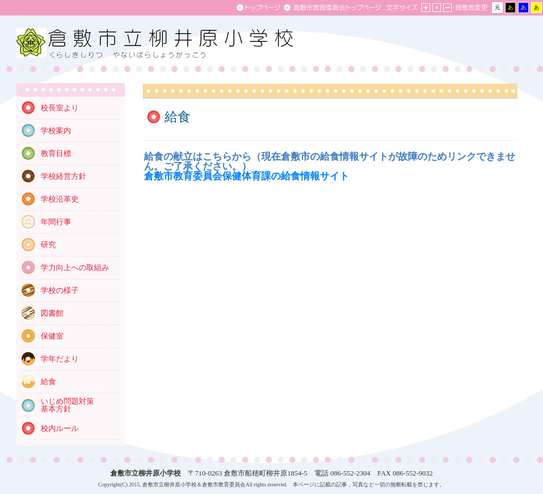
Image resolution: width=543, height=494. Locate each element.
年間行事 (56, 222)
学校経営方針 (63, 176)
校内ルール (60, 428)
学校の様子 (60, 290)
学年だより (60, 359)
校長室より (60, 108)
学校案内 (56, 131)
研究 (48, 245)
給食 (48, 382)
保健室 (52, 336)
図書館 (52, 313)
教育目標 (56, 153)
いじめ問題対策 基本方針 (67, 405)
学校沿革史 (60, 199)
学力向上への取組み (75, 268)
